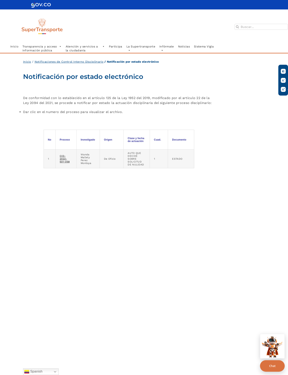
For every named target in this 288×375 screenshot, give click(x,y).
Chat (272, 366)
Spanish (33, 371)
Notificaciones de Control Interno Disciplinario (69, 61)
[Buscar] (237, 27)
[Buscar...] (261, 27)
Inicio (27, 61)
